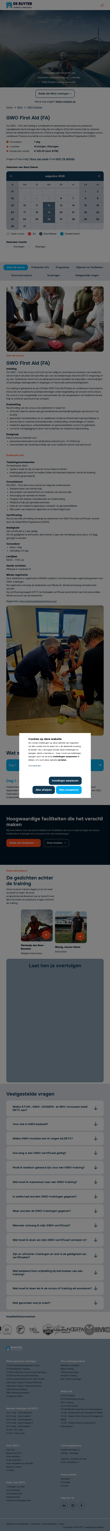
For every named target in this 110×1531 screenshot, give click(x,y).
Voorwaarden (34, 765)
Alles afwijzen (44, 789)
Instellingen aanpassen (65, 780)
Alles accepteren (68, 789)
